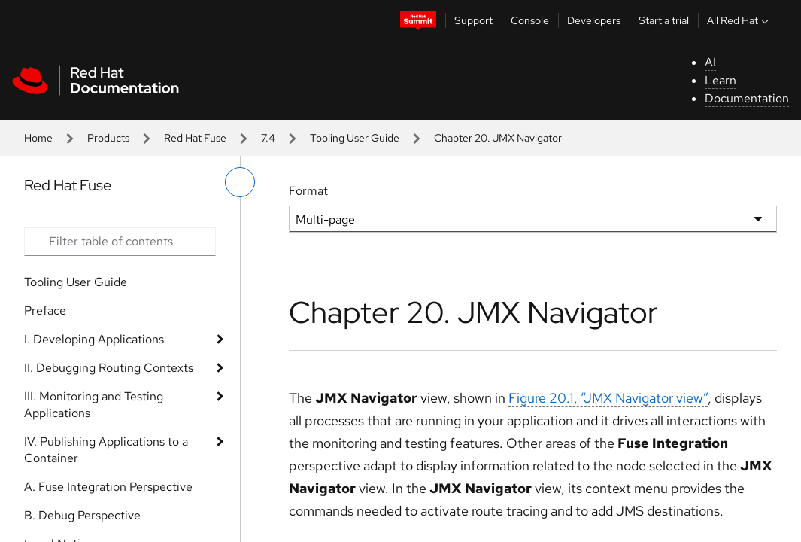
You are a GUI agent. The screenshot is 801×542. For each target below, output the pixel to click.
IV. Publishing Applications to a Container (106, 450)
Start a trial (664, 20)
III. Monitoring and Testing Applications (93, 404)
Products (108, 138)
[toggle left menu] (240, 182)
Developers (593, 20)
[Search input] (120, 241)
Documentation (747, 98)
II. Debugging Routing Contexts (108, 368)
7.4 (268, 138)
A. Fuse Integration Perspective (108, 487)
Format (308, 191)
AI (710, 62)
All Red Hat (739, 20)
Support (473, 20)
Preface (45, 310)
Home (38, 138)
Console (530, 20)
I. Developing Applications (94, 339)
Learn (720, 80)
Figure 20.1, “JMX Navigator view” (608, 397)
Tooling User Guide (354, 138)
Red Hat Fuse (195, 138)
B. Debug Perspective (82, 515)
